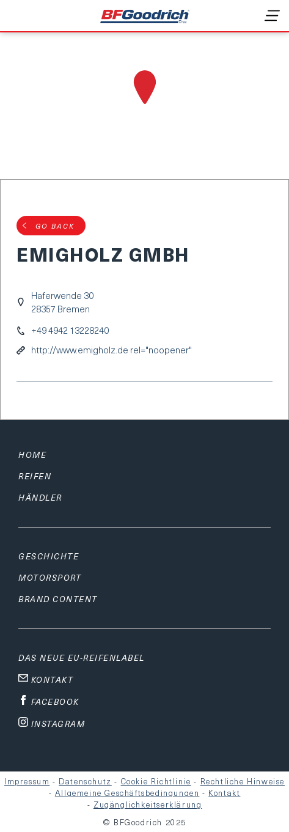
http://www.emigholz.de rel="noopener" (111, 350)
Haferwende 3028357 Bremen (62, 302)
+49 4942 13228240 (70, 330)
